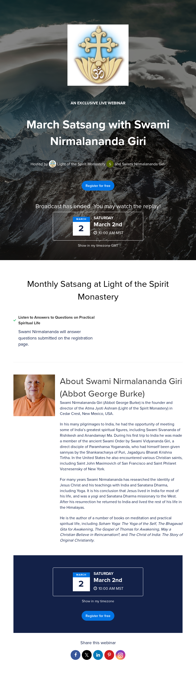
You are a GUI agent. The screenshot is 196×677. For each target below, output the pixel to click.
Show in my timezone (98, 245)
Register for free (98, 185)
